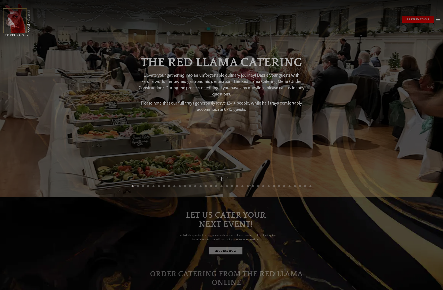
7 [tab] (164, 157)
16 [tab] (211, 157)
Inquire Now (228, 222)
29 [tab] (279, 157)
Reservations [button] (418, 19)
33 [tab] (300, 157)
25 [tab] (258, 157)
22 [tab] (242, 157)
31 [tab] (289, 157)
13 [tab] (195, 157)
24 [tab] (253, 157)
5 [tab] (153, 157)
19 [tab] (226, 157)
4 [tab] (148, 157)
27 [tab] (268, 157)
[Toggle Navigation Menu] (438, 19)
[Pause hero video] (221, 149)
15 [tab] (206, 157)
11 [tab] (185, 157)
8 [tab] (169, 157)
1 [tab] (132, 157)
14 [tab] (200, 157)
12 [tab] (190, 157)
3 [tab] (143, 157)
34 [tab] (305, 157)
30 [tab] (284, 157)
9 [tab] (174, 157)
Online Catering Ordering (228, 264)
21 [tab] (237, 157)
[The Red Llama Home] (17, 19)
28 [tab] (274, 157)
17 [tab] (216, 157)
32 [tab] (294, 157)
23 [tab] (247, 157)
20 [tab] (232, 157)
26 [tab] (263, 157)
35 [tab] (310, 157)
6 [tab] (158, 157)
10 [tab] (179, 157)
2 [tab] (138, 157)
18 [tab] (221, 157)
